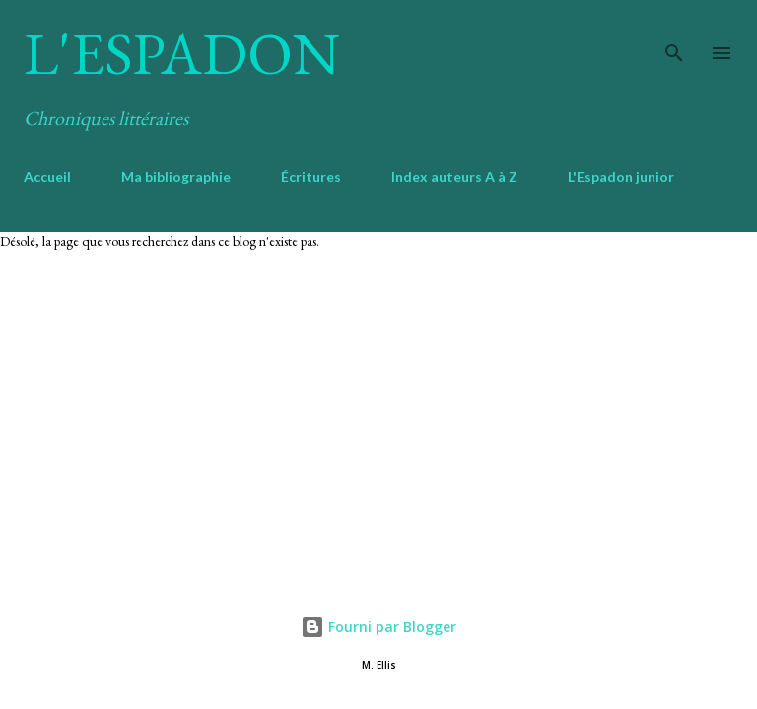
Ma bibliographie (176, 176)
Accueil (47, 176)
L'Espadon (182, 53)
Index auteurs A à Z (454, 176)
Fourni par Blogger (378, 626)
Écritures (311, 176)
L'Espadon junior (621, 176)
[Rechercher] (674, 35)
